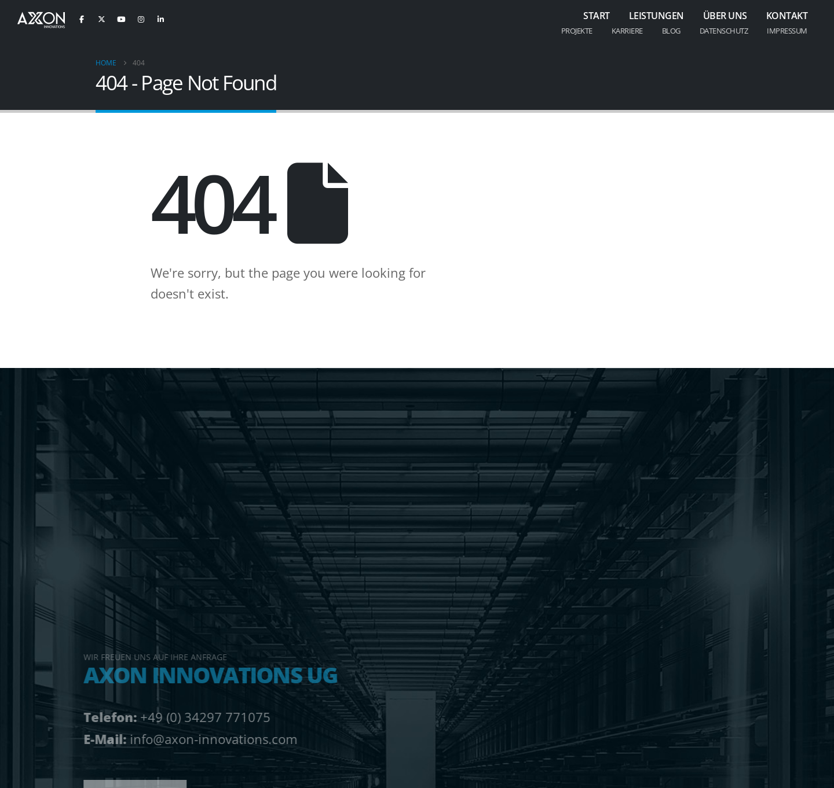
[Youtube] (121, 19)
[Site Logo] (41, 20)
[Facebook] (82, 19)
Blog (671, 30)
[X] (101, 19)
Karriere (627, 30)
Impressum (787, 30)
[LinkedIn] (160, 19)
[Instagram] (141, 19)
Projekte (576, 30)
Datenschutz (724, 30)
